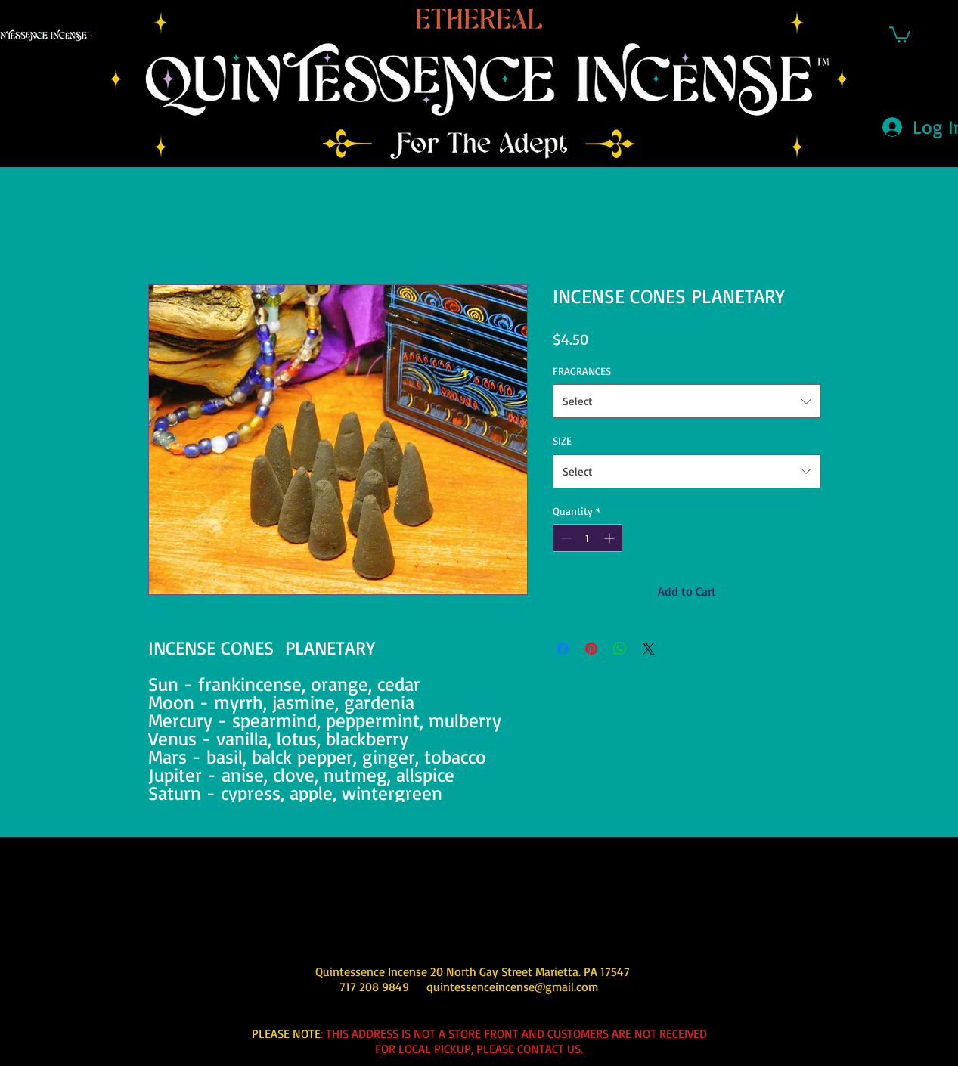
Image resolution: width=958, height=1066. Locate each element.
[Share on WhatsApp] (620, 649)
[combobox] (687, 401)
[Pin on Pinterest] (591, 649)
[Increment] (610, 538)
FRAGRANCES (582, 370)
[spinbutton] (587, 538)
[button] (899, 34)
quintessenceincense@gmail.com (512, 986)
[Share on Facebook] (562, 649)
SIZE (562, 440)
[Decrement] (564, 538)
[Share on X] (649, 649)
